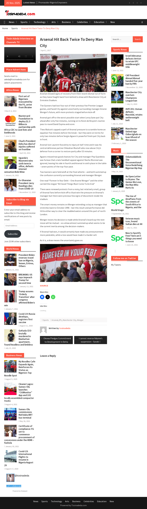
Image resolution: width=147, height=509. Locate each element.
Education (99, 22)
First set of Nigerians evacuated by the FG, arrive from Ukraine (25, 102)
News (11, 22)
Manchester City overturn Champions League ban (134, 96)
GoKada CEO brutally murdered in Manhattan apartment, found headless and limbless (18, 337)
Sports (24, 22)
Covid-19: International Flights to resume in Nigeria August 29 (18, 458)
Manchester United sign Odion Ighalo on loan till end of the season (133, 134)
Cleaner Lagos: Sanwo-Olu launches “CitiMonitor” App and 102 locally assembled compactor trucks (19, 392)
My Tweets (116, 264)
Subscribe (13, 233)
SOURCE (44, 285)
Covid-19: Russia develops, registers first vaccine (27, 318)
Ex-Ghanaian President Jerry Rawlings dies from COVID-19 (26, 184)
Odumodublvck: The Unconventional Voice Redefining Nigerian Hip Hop (134, 162)
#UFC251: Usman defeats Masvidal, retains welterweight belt (134, 115)
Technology (39, 22)
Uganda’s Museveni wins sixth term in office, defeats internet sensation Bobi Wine (19, 164)
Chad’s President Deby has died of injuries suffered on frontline (27, 145)
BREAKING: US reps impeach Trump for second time (25, 279)
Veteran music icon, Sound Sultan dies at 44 (134, 221)
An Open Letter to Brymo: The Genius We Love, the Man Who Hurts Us (134, 182)
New (112, 22)
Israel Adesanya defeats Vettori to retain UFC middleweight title (133, 61)
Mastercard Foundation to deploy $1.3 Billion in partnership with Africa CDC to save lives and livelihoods (19, 124)
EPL (60, 320)
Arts (54, 22)
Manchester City (69, 320)
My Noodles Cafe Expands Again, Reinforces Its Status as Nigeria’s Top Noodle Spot (19, 368)
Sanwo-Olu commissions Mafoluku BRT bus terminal (26, 413)
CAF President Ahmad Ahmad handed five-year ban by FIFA (134, 79)
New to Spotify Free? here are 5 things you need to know (134, 237)
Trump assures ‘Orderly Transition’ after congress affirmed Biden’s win (19, 298)
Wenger (80, 320)
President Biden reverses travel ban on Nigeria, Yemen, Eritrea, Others (27, 260)
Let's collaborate (13, 486)
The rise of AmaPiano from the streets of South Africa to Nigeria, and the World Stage (126, 203)
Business (66, 22)
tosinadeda (64, 328)
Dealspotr (24, 491)
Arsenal (55, 320)
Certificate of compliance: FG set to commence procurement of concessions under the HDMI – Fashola (19, 434)
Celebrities (82, 22)
